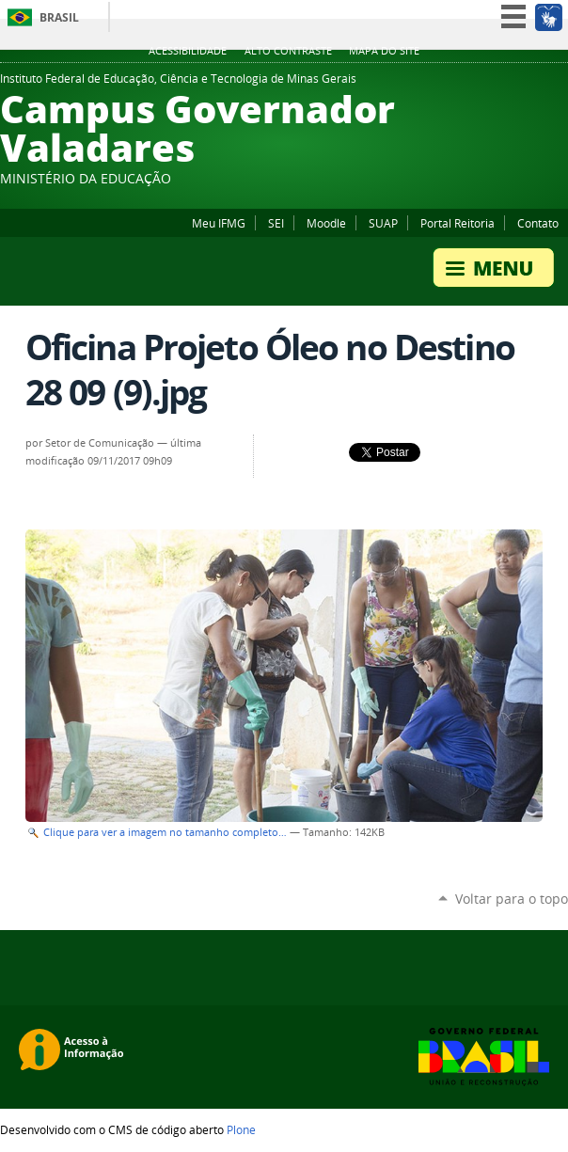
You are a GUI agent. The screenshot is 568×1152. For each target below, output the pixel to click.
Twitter (558, 83)
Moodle (326, 222)
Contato (538, 222)
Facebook (464, 83)
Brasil (59, 17)
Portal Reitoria (457, 222)
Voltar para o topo (511, 898)
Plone (241, 1129)
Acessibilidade (188, 50)
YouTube (535, 83)
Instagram (511, 83)
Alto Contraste (288, 50)
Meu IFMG (218, 222)
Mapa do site (384, 50)
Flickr (488, 83)
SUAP (383, 222)
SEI (276, 222)
